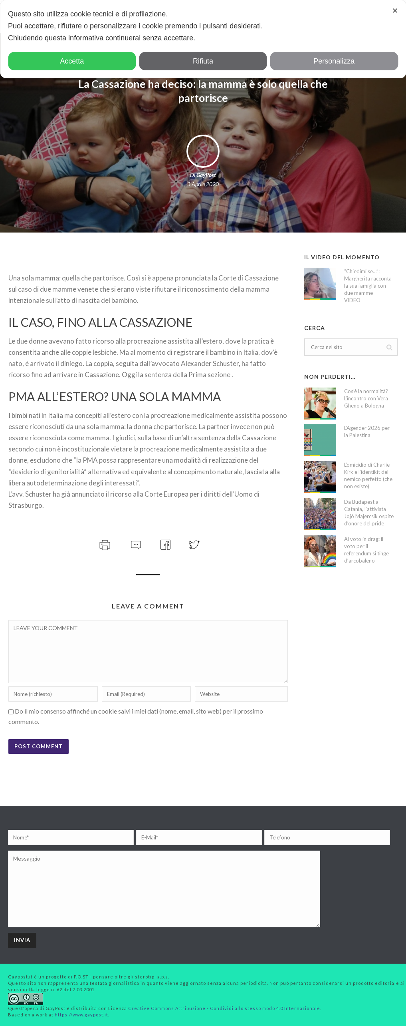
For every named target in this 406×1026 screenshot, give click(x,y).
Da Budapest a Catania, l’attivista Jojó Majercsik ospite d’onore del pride (369, 513)
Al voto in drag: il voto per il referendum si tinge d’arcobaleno (366, 550)
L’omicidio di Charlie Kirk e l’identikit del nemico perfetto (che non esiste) (368, 475)
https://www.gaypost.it (81, 1014)
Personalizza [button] (334, 61)
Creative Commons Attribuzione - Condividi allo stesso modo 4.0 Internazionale (224, 1008)
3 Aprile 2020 (203, 184)
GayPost (206, 174)
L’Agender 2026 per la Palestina (367, 431)
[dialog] (203, 39)
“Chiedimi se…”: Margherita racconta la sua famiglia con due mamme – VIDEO (368, 285)
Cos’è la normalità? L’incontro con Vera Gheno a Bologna (366, 398)
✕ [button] (395, 11)
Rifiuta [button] (203, 61)
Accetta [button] (72, 61)
